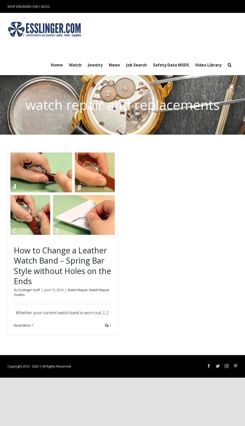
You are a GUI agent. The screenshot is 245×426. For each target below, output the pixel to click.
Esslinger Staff (29, 290)
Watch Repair (78, 290)
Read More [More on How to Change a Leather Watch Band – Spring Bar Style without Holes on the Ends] (22, 325)
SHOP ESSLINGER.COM (22, 6)
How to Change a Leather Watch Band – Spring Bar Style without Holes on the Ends (62, 266)
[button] (229, 64)
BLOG (45, 6)
